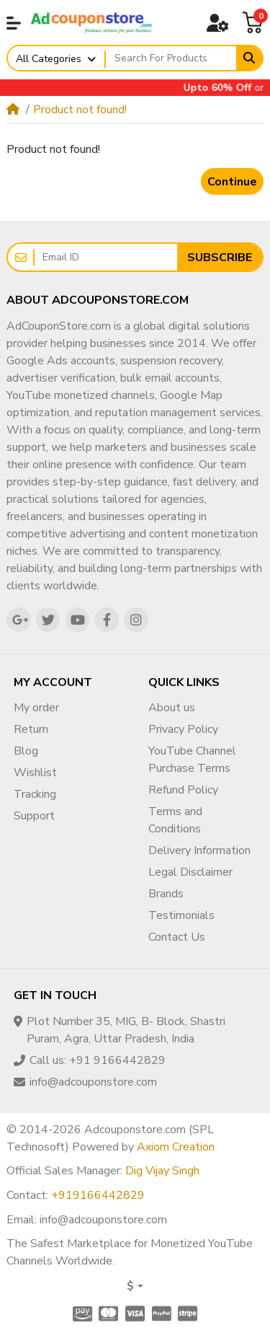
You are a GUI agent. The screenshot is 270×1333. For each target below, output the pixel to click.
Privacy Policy (183, 729)
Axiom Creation (176, 1147)
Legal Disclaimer (190, 872)
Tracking (35, 794)
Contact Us (176, 937)
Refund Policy (183, 790)
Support (34, 816)
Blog (26, 751)
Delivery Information (199, 850)
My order (36, 708)
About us (171, 708)
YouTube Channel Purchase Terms (192, 759)
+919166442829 (98, 1195)
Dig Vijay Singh (162, 1171)
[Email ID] (106, 257)
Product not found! (80, 110)
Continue (232, 182)
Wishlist (35, 772)
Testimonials (181, 915)
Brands (166, 894)
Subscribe (219, 257)
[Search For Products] (171, 58)
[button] (13, 23)
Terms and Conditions (175, 820)
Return (31, 729)
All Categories (48, 59)
